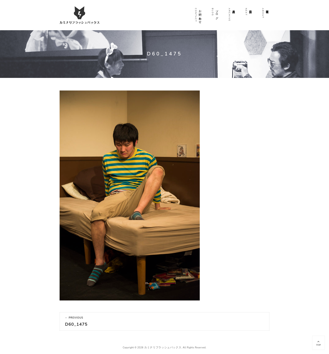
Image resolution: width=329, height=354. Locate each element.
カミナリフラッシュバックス (162, 347)
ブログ (217, 13)
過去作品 (233, 8)
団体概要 (267, 8)
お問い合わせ (200, 15)
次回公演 (250, 8)
